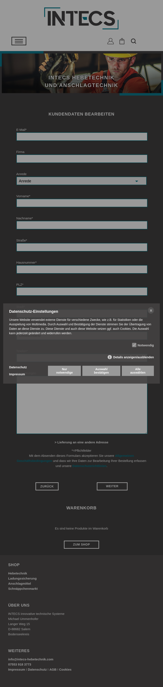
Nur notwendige (64, 370)
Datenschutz (18, 367)
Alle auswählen (138, 370)
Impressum (17, 374)
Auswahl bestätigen (101, 370)
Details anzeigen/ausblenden (133, 357)
